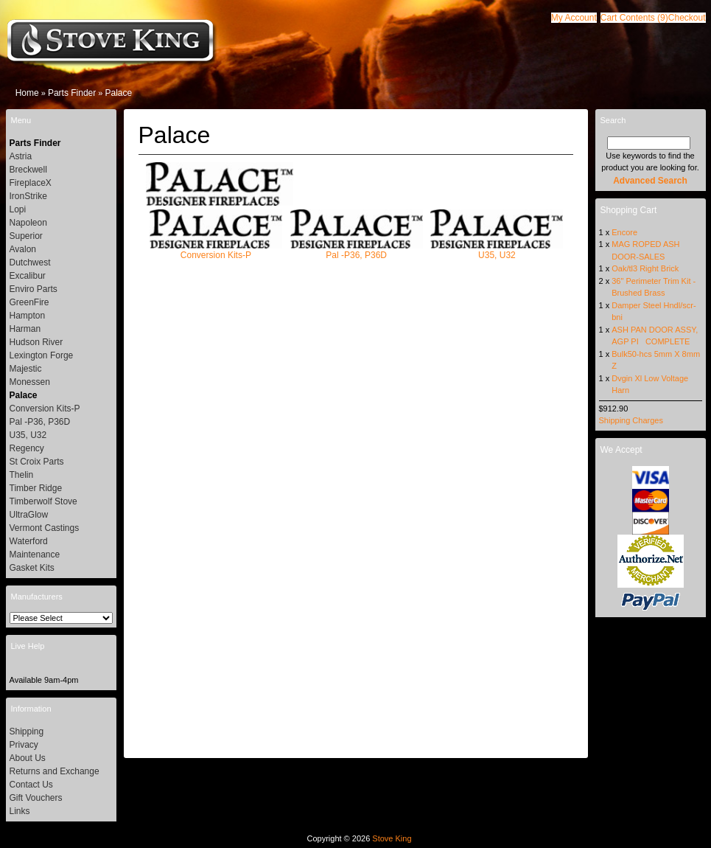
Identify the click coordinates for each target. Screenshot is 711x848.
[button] (634, 18)
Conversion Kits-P (216, 250)
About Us (28, 758)
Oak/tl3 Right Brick (645, 268)
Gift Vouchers (36, 798)
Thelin (22, 475)
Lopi (18, 209)
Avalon (23, 249)
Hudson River (36, 342)
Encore (624, 232)
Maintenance (35, 554)
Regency (27, 448)
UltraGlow (29, 515)
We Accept (621, 450)
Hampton (28, 315)
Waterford (29, 541)
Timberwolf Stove (43, 501)
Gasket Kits (32, 568)
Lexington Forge (42, 355)
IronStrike (28, 196)
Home (27, 93)
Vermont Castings (45, 528)
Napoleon (28, 223)
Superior (26, 236)
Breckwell (28, 169)
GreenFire (29, 302)
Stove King (391, 838)
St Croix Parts (37, 461)
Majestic (26, 369)
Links (20, 811)
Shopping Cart (628, 210)
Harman (25, 329)
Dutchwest (30, 262)
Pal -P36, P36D (356, 250)
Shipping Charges (631, 420)
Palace (118, 93)
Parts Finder (72, 93)
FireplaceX (31, 183)
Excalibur (28, 276)
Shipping (27, 731)
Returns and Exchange (54, 771)
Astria (21, 156)
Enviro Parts (33, 289)
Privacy (24, 745)
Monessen (30, 382)
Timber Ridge (36, 488)
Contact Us (31, 784)
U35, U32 (496, 250)
